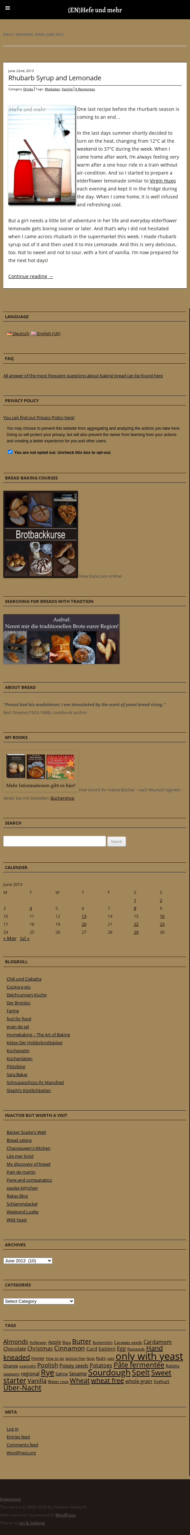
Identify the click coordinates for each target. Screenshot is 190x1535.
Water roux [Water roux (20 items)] (58, 1381)
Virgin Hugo (163, 181)
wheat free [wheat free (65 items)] (107, 1380)
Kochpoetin (18, 1051)
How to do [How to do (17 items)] (55, 1358)
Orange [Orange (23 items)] (10, 1366)
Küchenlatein (20, 1058)
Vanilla (67, 89)
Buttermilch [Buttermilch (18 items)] (103, 1342)
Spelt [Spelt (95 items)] (141, 1372)
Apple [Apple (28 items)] (54, 1342)
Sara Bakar (17, 1074)
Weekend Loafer (23, 1212)
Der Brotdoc (19, 1003)
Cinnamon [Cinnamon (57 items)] (69, 1348)
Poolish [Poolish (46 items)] (47, 1365)
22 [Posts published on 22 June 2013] (136, 924)
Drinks (28, 89)
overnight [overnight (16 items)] (27, 1366)
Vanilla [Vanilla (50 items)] (37, 1380)
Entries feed (18, 1437)
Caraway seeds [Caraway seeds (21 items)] (128, 1342)
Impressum (10, 1499)
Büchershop (62, 798)
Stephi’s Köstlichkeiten (29, 1090)
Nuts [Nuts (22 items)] (101, 1358)
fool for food (19, 1019)
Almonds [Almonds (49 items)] (15, 1342)
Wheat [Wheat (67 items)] (80, 1380)
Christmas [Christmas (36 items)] (40, 1348)
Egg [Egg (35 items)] (121, 1348)
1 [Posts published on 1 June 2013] (135, 900)
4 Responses (85, 89)
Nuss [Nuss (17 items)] (90, 1358)
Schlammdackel (22, 1204)
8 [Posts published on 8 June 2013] (135, 908)
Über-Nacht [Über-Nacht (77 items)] (22, 1387)
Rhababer (52, 89)
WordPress (65, 1515)
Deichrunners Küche (27, 995)
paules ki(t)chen (22, 1188)
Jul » (25, 938)
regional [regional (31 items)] (30, 1373)
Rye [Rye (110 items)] (47, 1372)
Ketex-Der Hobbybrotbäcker (35, 1043)
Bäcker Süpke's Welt (26, 1132)
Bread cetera (19, 1140)
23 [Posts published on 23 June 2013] (162, 924)
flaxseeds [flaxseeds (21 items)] (136, 1349)
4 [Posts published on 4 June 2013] (31, 908)
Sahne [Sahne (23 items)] (61, 1374)
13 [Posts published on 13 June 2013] (84, 916)
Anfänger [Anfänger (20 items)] (38, 1342)
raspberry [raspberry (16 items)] (11, 1374)
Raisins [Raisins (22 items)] (172, 1366)
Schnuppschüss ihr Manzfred (35, 1082)
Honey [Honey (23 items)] (38, 1358)
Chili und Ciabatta (24, 979)
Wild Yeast (17, 1220)
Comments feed (22, 1445)
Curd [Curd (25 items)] (91, 1349)
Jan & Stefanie (32, 1523)
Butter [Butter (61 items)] (81, 1341)
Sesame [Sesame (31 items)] (78, 1373)
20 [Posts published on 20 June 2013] (84, 924)
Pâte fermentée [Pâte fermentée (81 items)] (139, 1364)
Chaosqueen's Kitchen (28, 1148)
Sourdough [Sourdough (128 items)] (109, 1372)
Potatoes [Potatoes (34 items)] (101, 1365)
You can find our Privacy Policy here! (38, 417)
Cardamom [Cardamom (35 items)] (157, 1342)
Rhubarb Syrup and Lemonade (54, 77)
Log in (13, 1429)
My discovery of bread (28, 1164)
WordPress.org (21, 1453)
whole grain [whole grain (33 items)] (138, 1381)
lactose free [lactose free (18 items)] (75, 1358)
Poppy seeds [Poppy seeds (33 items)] (73, 1365)
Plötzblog (16, 1066)
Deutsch (18, 333)
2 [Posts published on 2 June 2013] (161, 900)
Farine (13, 1011)
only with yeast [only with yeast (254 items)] (149, 1356)
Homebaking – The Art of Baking (38, 1035)
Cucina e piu (19, 987)
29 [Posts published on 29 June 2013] (136, 932)
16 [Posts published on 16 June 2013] (162, 916)
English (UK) (45, 333)
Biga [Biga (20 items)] (66, 1342)
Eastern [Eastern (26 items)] (107, 1349)
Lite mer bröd (20, 1156)
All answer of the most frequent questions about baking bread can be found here (83, 376)
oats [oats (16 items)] (110, 1358)
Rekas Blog (17, 1196)
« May (9, 938)
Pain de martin (21, 1172)
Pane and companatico (29, 1180)
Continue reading (30, 276)
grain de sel (18, 1027)
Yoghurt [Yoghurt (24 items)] (161, 1381)
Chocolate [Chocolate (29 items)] (14, 1348)
